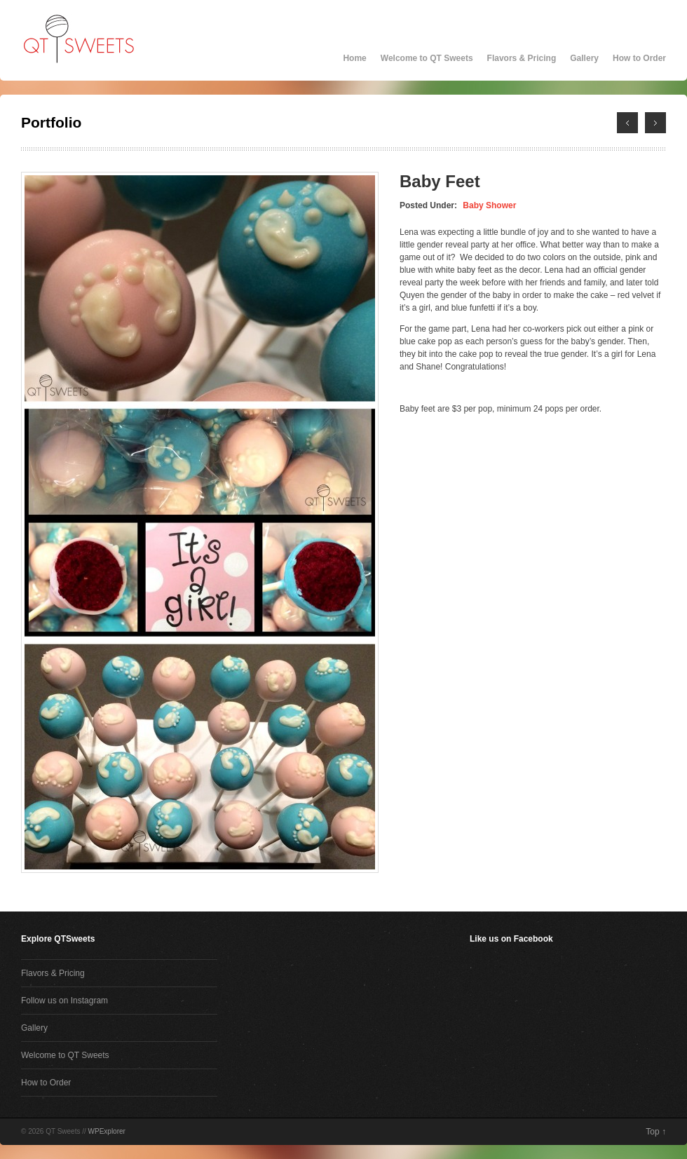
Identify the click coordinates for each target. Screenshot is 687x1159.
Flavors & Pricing (522, 58)
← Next (627, 122)
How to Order (639, 58)
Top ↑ (656, 1132)
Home (354, 58)
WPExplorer (106, 1131)
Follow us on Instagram (64, 1000)
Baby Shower (489, 205)
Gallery (584, 58)
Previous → (655, 122)
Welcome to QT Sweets (427, 58)
